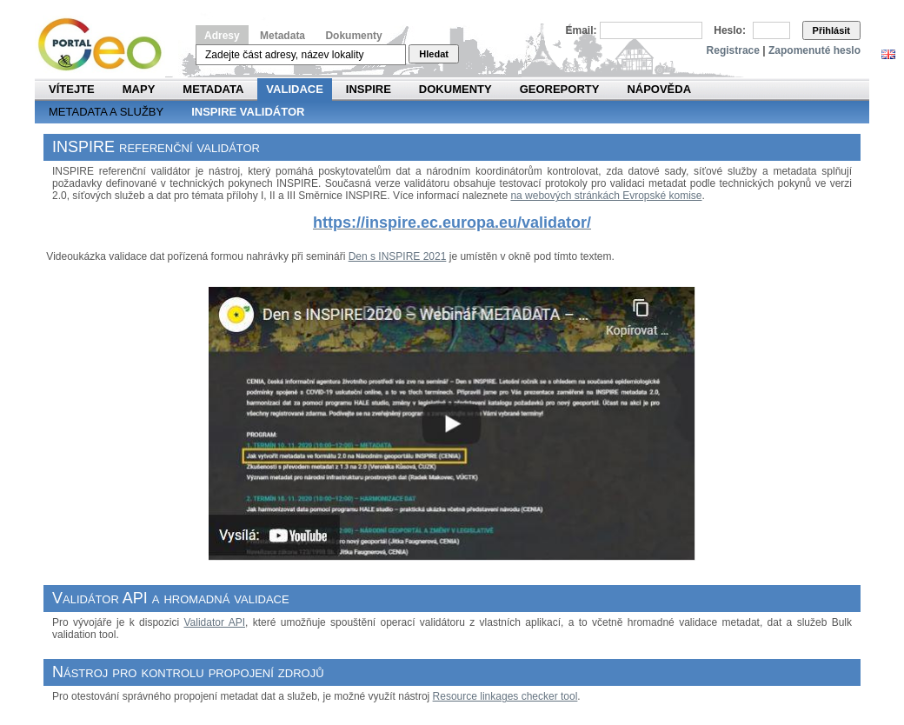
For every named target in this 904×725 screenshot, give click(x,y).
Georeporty (560, 89)
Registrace (733, 50)
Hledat (434, 54)
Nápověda (659, 89)
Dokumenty (353, 36)
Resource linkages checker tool (505, 696)
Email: (581, 30)
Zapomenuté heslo (814, 50)
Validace (294, 89)
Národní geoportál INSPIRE (106, 44)
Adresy (222, 36)
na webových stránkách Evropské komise (605, 196)
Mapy (139, 89)
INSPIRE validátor (247, 111)
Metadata (282, 36)
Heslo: (730, 30)
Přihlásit (831, 30)
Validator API (214, 622)
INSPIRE (368, 89)
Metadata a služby (106, 111)
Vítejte (72, 89)
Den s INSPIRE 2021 (398, 256)
